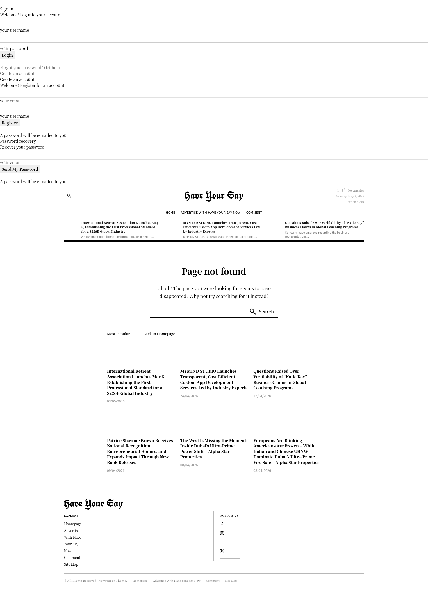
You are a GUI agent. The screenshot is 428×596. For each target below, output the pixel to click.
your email (10, 100)
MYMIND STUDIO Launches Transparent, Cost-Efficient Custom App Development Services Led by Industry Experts (221, 226)
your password (14, 48)
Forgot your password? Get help (30, 67)
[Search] (261, 312)
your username (14, 30)
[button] (69, 195)
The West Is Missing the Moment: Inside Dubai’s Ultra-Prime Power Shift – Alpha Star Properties (214, 449)
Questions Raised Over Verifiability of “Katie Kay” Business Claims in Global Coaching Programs (324, 224)
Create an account (17, 73)
